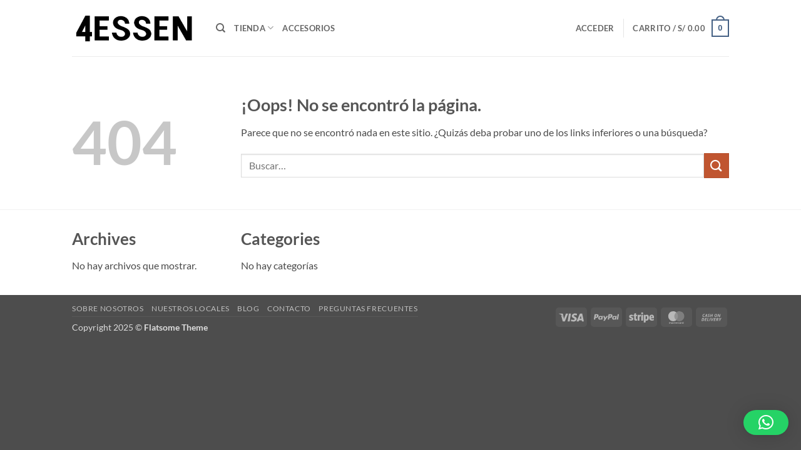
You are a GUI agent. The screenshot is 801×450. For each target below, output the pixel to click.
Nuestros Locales (190, 308)
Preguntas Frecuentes (368, 308)
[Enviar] (716, 165)
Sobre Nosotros (108, 308)
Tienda (253, 28)
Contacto (289, 308)
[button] (595, 28)
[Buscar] (220, 28)
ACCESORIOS (308, 28)
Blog (248, 308)
